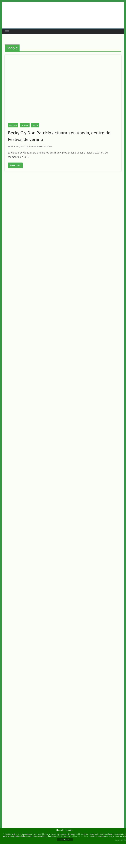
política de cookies (79, 836)
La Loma (24, 125)
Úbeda (35, 125)
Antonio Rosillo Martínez (40, 146)
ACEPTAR (64, 840)
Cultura (13, 125)
